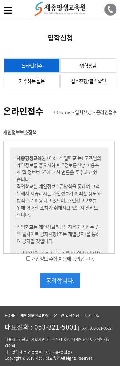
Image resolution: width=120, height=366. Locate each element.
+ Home (61, 112)
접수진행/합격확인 (88, 81)
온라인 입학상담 (66, 315)
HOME (10, 315)
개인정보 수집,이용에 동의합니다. (62, 258)
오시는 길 (92, 315)
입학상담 (88, 65)
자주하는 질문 (32, 81)
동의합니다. (60, 280)
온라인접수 (31, 65)
